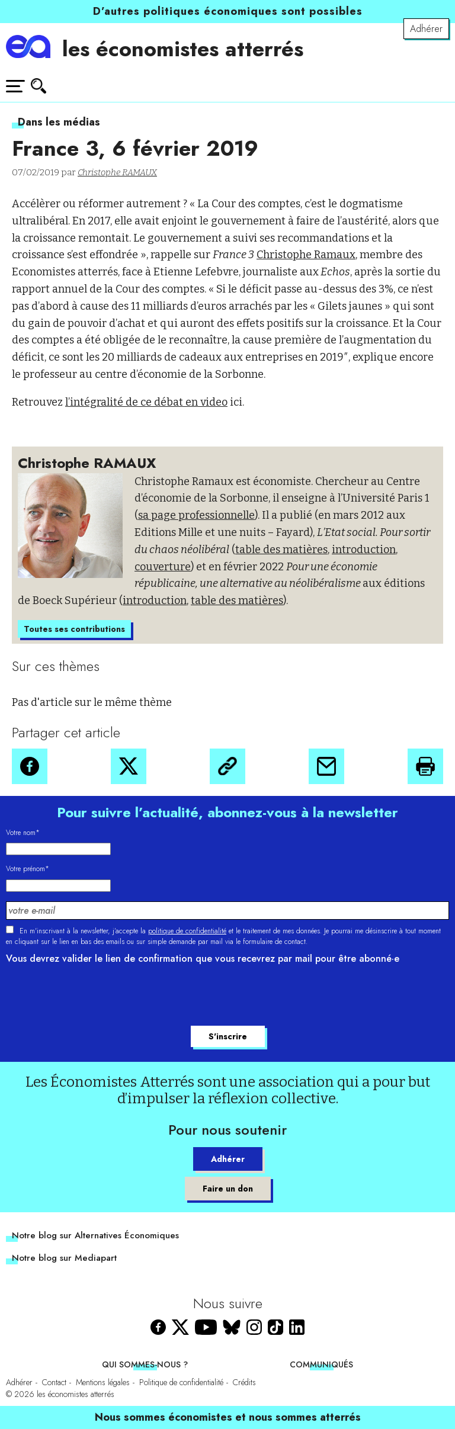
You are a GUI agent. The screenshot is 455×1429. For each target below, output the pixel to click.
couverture (162, 566)
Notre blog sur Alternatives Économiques (95, 1235)
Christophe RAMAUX (117, 172)
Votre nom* (23, 833)
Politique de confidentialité (181, 1382)
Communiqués (321, 1364)
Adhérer (426, 29)
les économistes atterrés (182, 49)
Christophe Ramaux (306, 254)
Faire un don (228, 1188)
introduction (364, 549)
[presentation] (96, 997)
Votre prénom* (27, 869)
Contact (54, 1382)
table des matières (281, 549)
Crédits (244, 1382)
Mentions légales (103, 1382)
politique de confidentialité (187, 931)
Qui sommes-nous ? (145, 1364)
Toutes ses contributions (74, 629)
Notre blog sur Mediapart (64, 1257)
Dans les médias (59, 122)
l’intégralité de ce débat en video (146, 402)
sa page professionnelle (196, 515)
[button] (29, 766)
